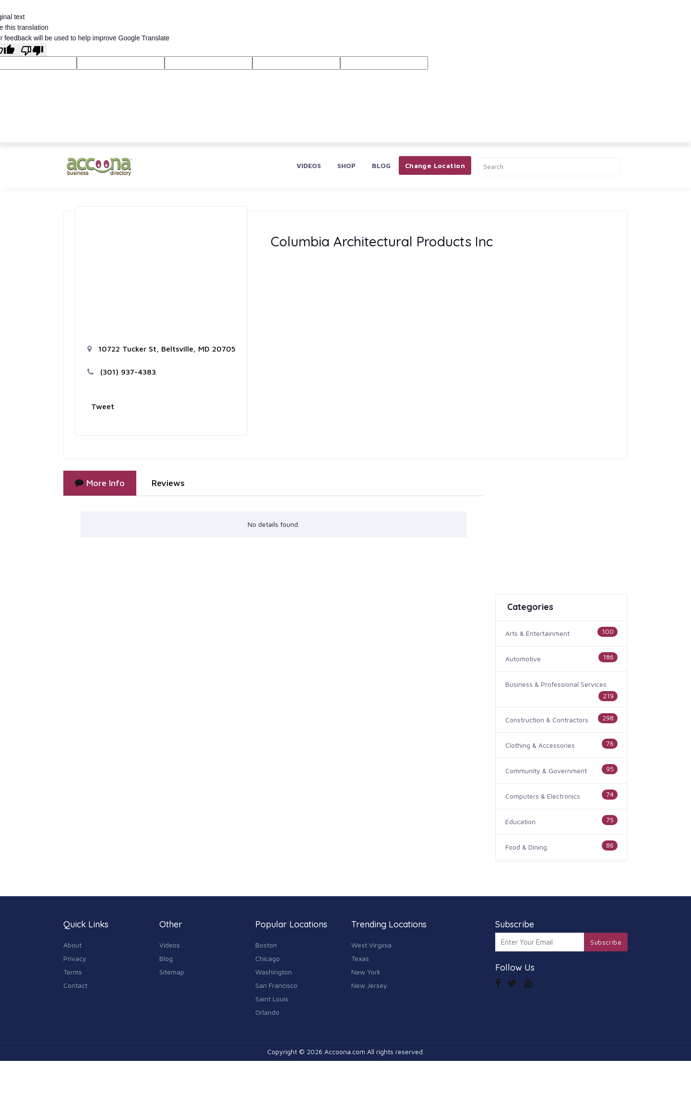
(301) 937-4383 (121, 371)
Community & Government (546, 770)
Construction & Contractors (546, 720)
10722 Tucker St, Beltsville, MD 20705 (161, 348)
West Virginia (371, 945)
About (72, 945)
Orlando (267, 1012)
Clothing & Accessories (540, 745)
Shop (346, 165)
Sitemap (171, 972)
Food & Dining (526, 847)
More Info (100, 483)
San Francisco (276, 985)
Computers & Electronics (542, 796)
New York (366, 972)
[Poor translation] (32, 49)
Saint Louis (271, 999)
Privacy (74, 958)
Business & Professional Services (556, 684)
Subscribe (605, 942)
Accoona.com (344, 1051)
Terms (72, 972)
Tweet (102, 406)
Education (520, 821)
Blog (381, 165)
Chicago (267, 958)
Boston (266, 945)
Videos (309, 165)
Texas (360, 958)
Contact (75, 985)
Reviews (168, 483)
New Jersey (369, 985)
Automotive (523, 659)
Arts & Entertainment (537, 633)
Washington (273, 972)
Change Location (435, 165)
